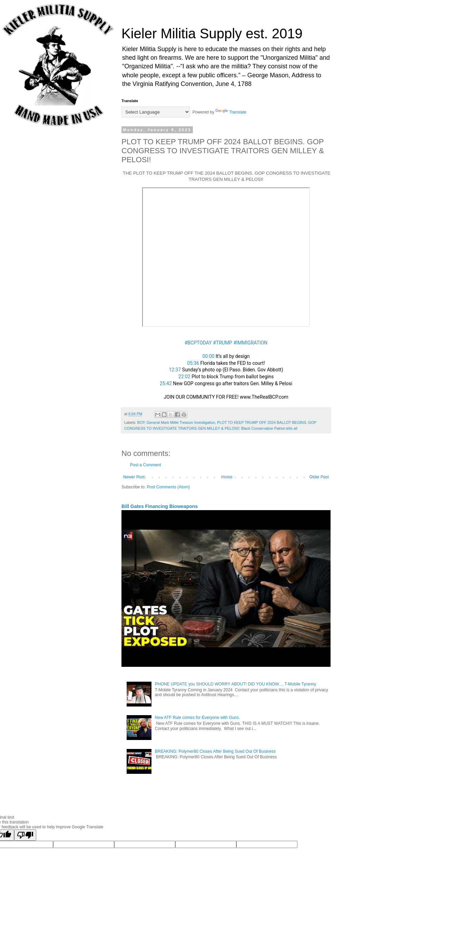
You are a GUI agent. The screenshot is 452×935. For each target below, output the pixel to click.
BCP (141, 422)
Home (227, 477)
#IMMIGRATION (250, 342)
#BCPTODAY (198, 342)
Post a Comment (145, 464)
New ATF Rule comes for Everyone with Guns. (197, 717)
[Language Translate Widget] (155, 112)
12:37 (175, 369)
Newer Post (134, 477)
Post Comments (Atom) (168, 487)
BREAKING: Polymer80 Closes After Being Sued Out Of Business (215, 751)
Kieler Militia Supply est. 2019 (212, 33)
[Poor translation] (25, 835)
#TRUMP (222, 342)
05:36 (193, 363)
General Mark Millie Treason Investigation (181, 422)
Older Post (319, 477)
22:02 (184, 376)
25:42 (166, 383)
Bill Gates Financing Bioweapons (159, 506)
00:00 (209, 356)
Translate (230, 112)
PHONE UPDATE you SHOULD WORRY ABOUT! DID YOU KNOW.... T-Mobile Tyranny (235, 684)
